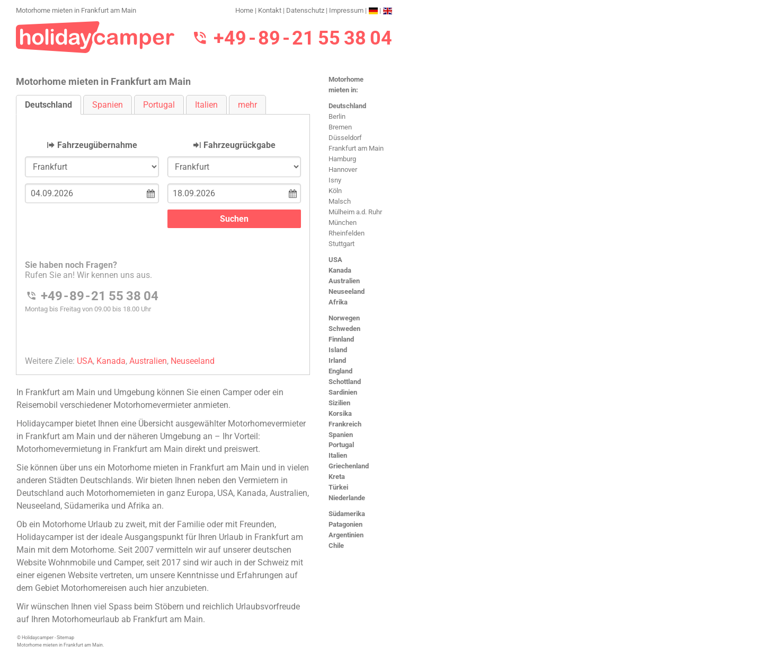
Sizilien (339, 403)
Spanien (341, 435)
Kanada (340, 270)
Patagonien (345, 524)
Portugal (341, 445)
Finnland (341, 339)
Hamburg (342, 159)
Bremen (340, 127)
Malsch (340, 201)
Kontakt (269, 10)
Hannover (343, 169)
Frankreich (345, 424)
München (343, 222)
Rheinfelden (347, 233)
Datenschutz (305, 10)
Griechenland (349, 466)
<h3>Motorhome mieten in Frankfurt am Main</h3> (163, 236)
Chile (336, 546)
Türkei (338, 487)
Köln (335, 191)
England (340, 371)
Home (244, 10)
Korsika (340, 413)
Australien (344, 281)
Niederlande (347, 498)
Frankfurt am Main (356, 148)
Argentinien (346, 535)
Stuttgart (341, 244)
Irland (337, 360)
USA (335, 260)
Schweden (344, 329)
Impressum (346, 10)
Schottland (345, 382)
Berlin (337, 116)
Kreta (337, 477)
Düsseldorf (345, 138)
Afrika (338, 302)
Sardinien (343, 392)
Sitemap (65, 637)
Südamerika (347, 514)
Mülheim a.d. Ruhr (355, 212)
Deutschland (347, 106)
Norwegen (344, 318)
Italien (338, 455)
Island (338, 350)
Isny (335, 180)
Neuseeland (347, 291)
